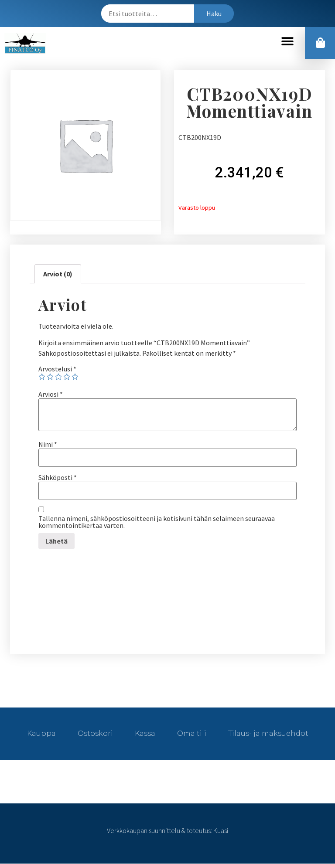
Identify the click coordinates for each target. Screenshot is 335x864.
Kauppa (41, 734)
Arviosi (50, 394)
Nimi (47, 444)
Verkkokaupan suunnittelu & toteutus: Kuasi (167, 831)
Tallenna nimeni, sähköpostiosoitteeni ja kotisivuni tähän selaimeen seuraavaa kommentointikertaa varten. (156, 522)
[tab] (57, 274)
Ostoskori (95, 734)
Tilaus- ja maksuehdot (268, 734)
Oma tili (191, 734)
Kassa (145, 734)
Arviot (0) (57, 274)
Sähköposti (57, 477)
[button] (287, 41)
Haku (214, 13)
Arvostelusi (57, 369)
